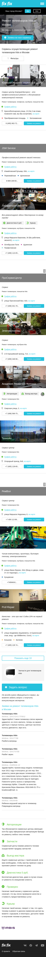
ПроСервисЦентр (12, 277)
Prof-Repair (8, 607)
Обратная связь (18, 951)
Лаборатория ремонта (14, 205)
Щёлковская (25, 176)
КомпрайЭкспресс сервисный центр (22, 82)
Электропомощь (11, 330)
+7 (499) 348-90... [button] (12, 359)
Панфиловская (10, 248)
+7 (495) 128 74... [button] (12, 645)
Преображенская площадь (15, 118)
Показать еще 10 (23, 658)
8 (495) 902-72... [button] (12, 123)
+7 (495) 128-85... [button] (12, 466)
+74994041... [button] (12, 582)
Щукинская (27, 245)
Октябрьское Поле (11, 245)
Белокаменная (35, 118)
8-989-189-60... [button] (12, 181)
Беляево (19, 640)
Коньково (8, 640)
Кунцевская (8, 577)
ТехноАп (6, 438)
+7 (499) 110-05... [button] (12, 253)
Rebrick (6, 544)
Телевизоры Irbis (9, 714)
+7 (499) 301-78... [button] (12, 306)
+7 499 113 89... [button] (12, 520)
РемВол (6, 491)
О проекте (6, 951)
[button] (13, 58)
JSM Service (9, 148)
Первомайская (10, 176)
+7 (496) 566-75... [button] (12, 414)
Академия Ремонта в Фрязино (19, 383)
